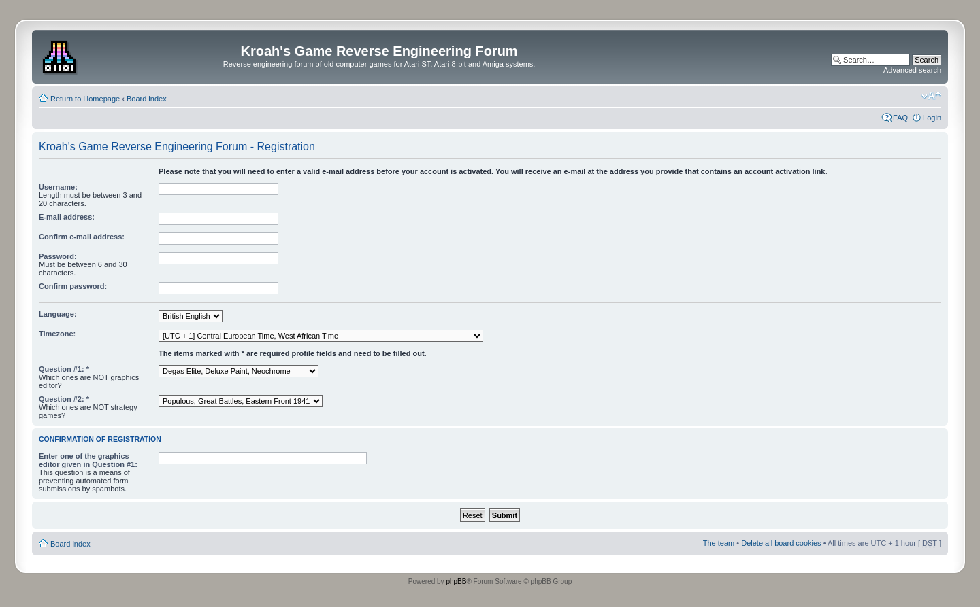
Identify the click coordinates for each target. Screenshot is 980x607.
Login (932, 118)
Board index (147, 98)
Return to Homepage (85, 98)
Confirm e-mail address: (82, 236)
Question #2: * (64, 399)
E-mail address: (67, 217)
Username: (58, 187)
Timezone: (57, 334)
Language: (58, 314)
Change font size (931, 96)
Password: (58, 256)
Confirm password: (73, 286)
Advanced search (912, 70)
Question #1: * (64, 369)
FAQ (900, 118)
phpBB (456, 581)
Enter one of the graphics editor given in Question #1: (88, 460)
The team (718, 543)
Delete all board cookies (781, 543)
